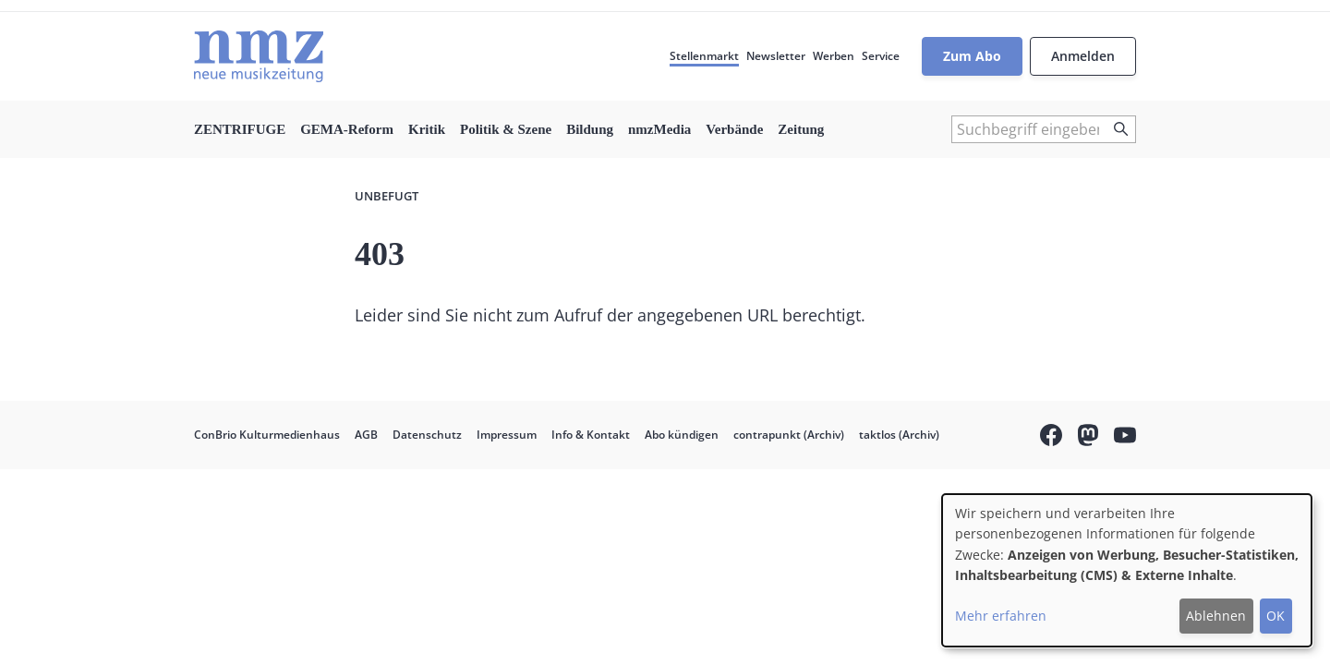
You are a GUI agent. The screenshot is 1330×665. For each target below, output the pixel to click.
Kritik (426, 129)
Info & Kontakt (590, 434)
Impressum (507, 434)
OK (1275, 615)
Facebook (1051, 437)
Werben (833, 56)
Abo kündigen (682, 434)
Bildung (589, 129)
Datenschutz (427, 434)
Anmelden (1083, 56)
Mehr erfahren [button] (1000, 615)
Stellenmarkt (704, 56)
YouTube (1125, 437)
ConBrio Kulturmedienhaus (267, 434)
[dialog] (1127, 570)
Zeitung (801, 129)
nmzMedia (659, 129)
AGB (366, 434)
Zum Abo (972, 56)
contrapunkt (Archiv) (788, 434)
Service (881, 56)
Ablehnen (1216, 615)
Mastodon (1088, 437)
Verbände (734, 129)
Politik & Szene (505, 129)
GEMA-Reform (346, 129)
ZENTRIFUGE (239, 129)
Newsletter (775, 56)
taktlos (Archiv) (899, 434)
